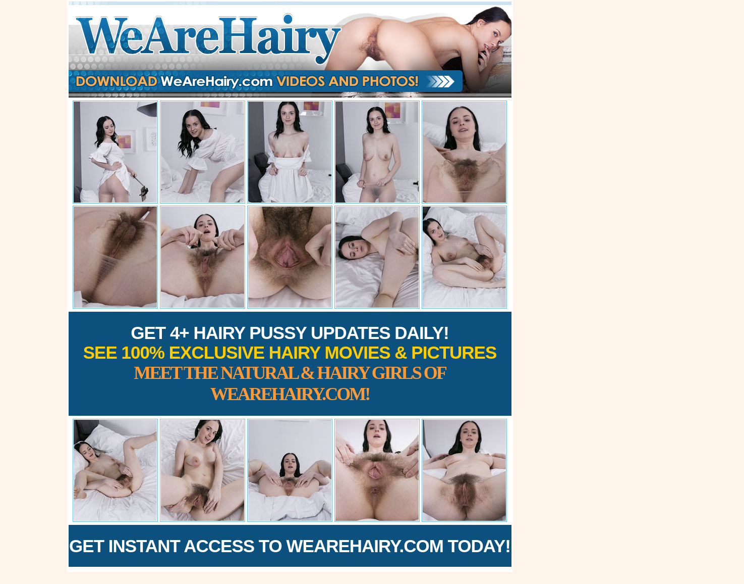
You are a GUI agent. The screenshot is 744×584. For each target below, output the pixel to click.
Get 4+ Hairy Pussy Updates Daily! (290, 363)
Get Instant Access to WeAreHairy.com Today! (289, 546)
